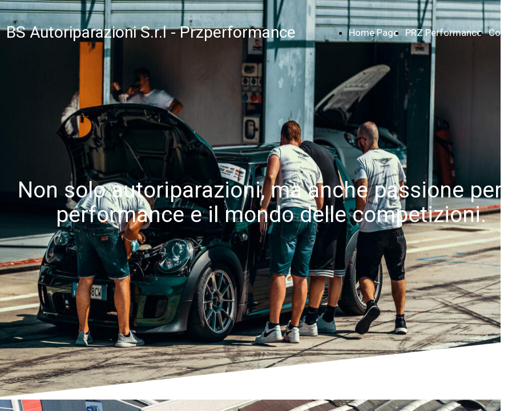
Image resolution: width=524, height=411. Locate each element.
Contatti (506, 32)
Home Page (373, 32)
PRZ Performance (443, 32)
